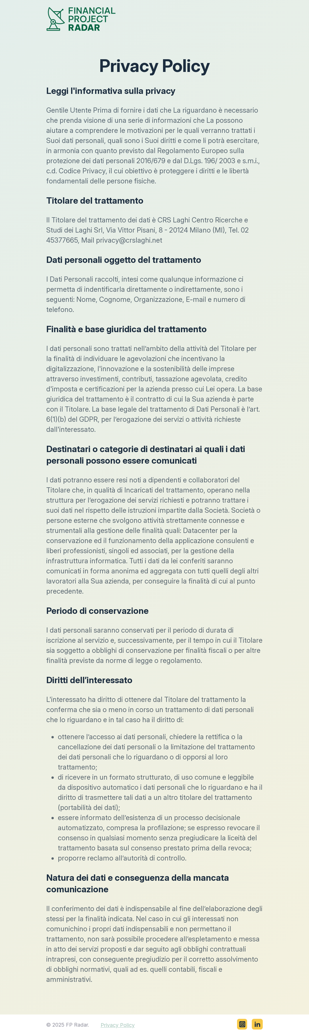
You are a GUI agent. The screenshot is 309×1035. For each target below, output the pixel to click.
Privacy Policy (118, 1025)
